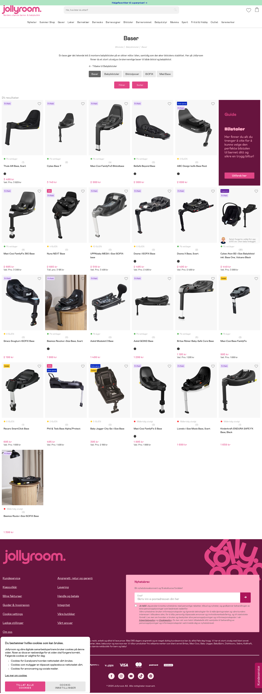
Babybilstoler (132, 47)
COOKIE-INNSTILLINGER (69, 682)
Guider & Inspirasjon (16, 606)
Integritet (63, 606)
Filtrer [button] (118, 85)
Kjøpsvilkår (10, 588)
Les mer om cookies (19, 670)
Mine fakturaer (12, 597)
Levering (63, 588)
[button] (248, 13)
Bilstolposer (132, 74)
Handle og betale (68, 597)
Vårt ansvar (65, 624)
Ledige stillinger (13, 624)
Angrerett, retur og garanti (75, 580)
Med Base (165, 74)
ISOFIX (149, 74)
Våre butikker (66, 615)
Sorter (143, 85)
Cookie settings (13, 615)
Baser (144, 47)
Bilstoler (119, 47)
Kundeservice (11, 580)
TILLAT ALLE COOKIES (28, 682)
